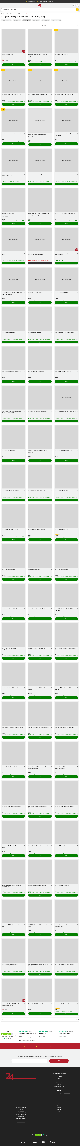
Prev (2, 1019)
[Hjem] (40, 5)
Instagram (59, 1109)
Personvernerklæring (21, 1108)
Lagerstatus (21, 1116)
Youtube (59, 1106)
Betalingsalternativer (21, 1115)
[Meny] (1, 5)
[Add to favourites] (25, 55)
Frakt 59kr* (51, 1)
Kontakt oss (21, 1111)
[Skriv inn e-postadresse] (29, 1061)
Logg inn (59, 1084)
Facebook (59, 1108)
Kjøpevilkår (21, 1106)
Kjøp (13, 65)
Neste (77, 1019)
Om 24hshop (59, 1083)
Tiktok (59, 1111)
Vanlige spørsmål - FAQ (59, 1086)
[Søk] (40, 10)
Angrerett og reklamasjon (21, 1113)
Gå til (40, 263)
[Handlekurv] (77, 5)
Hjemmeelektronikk (15, 14)
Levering (21, 1109)
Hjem (9, 14)
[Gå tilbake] (2, 17)
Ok (59, 1061)
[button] (60, 25)
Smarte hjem (22, 14)
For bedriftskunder (21, 1122)
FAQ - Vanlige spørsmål (21, 1118)
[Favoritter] (74, 5)
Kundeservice (67, 1093)
